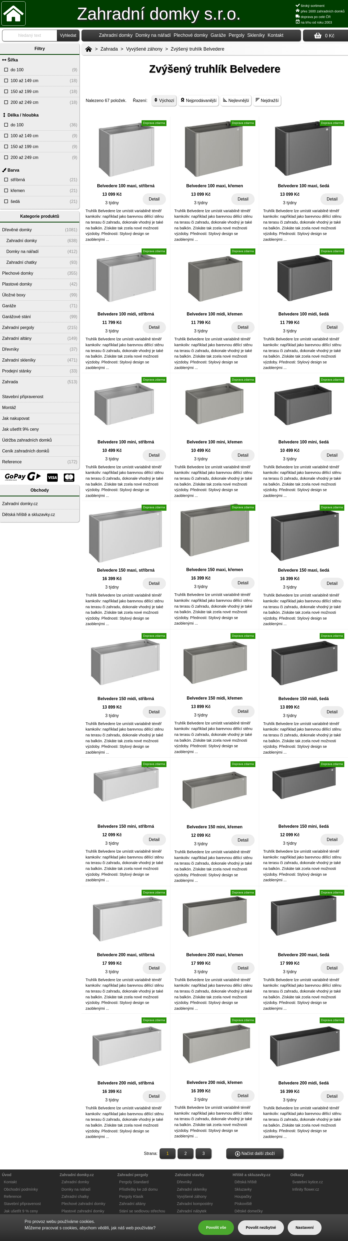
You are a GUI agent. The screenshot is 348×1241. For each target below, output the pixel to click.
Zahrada (109, 49)
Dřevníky (184, 1182)
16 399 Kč (112, 578)
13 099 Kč (112, 194)
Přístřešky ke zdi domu (138, 1189)
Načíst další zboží (255, 1154)
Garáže (218, 35)
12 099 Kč (112, 835)
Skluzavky (243, 1189)
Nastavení (305, 1227)
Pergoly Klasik (131, 1196)
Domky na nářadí (153, 35)
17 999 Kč (112, 963)
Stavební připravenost (22, 1204)
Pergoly (237, 35)
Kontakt (275, 35)
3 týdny (112, 203)
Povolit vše (216, 1227)
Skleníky (256, 35)
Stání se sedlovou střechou (142, 1211)
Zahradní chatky (75, 1196)
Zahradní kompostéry (195, 1204)
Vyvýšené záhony (144, 49)
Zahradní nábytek (191, 1211)
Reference (12, 1196)
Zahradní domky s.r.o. (159, 13)
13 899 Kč (112, 707)
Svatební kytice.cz (307, 1182)
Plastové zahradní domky (82, 1211)
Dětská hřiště (245, 1182)
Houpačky (242, 1196)
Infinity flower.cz (305, 1189)
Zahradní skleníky (192, 1189)
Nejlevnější (236, 100)
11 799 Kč (112, 322)
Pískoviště (243, 1204)
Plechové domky (191, 35)
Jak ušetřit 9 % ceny (21, 1211)
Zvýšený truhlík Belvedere (197, 49)
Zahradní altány (132, 1204)
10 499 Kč (112, 450)
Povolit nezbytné (261, 1227)
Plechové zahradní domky (83, 1204)
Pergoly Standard (133, 1182)
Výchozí (164, 100)
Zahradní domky (116, 35)
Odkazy (297, 1175)
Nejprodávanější (198, 100)
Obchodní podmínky (21, 1189)
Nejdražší (267, 100)
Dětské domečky (248, 1211)
